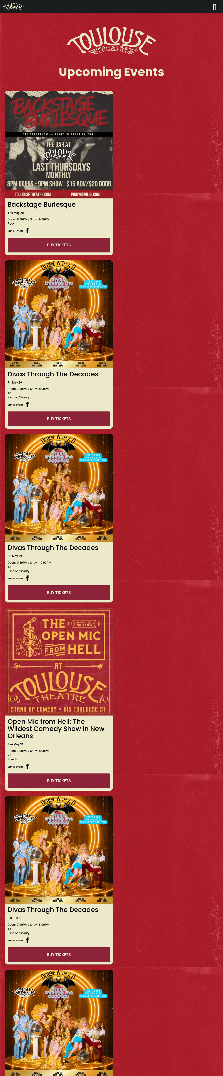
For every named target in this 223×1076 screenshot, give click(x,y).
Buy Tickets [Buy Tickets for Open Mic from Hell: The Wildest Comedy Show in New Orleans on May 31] (165, 433)
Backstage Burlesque (42, 202)
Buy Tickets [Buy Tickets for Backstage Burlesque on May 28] (58, 247)
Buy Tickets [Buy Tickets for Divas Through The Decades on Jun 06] (58, 605)
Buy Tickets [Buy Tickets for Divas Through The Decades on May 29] (165, 247)
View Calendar (112, 975)
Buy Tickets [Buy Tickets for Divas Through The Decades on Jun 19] (58, 948)
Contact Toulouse (22, 1018)
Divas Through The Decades (160, 202)
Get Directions (111, 1025)
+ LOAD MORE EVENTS (111, 965)
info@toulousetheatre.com (27, 1036)
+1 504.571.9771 (46, 1030)
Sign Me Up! (185, 1040)
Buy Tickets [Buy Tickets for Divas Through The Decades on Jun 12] (58, 777)
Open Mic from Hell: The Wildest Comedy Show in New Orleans (163, 381)
